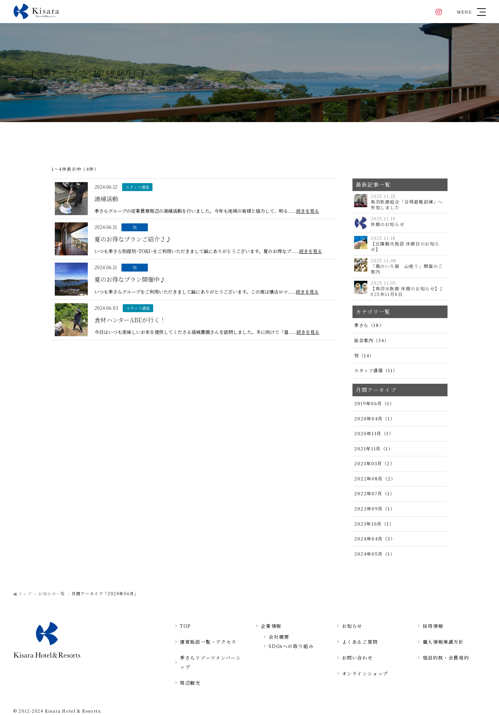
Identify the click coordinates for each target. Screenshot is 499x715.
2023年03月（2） (374, 463)
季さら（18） (369, 325)
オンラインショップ (365, 673)
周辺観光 (190, 682)
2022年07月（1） (374, 493)
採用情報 (433, 626)
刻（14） (364, 355)
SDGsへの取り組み (291, 646)
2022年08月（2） (375, 478)
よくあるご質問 (360, 641)
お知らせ (352, 626)
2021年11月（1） (373, 448)
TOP (185, 626)
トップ (25, 593)
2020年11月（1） (374, 433)
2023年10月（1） (374, 524)
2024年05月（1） (374, 554)
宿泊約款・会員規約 (446, 657)
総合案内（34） (371, 340)
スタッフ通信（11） (376, 370)
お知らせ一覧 (51, 593)
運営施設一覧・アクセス (208, 641)
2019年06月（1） (374, 403)
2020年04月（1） (374, 418)
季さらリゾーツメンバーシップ (210, 662)
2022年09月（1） (374, 508)
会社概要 (279, 637)
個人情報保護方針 (443, 641)
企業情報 (271, 626)
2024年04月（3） (374, 539)
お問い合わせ (357, 657)
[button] (471, 11)
